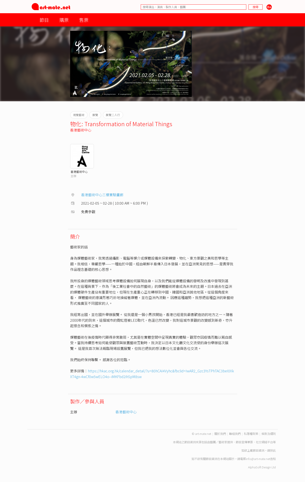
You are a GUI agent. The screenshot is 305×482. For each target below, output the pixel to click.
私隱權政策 (251, 434)
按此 (273, 450)
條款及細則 (268, 434)
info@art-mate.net (258, 459)
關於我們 (220, 434)
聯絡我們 (235, 434)
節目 (44, 19)
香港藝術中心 (80, 130)
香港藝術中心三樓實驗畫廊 (102, 194)
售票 (83, 19)
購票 (64, 19)
